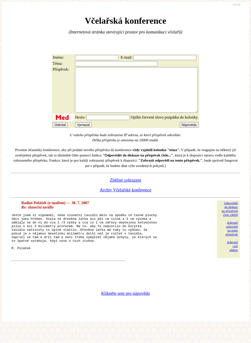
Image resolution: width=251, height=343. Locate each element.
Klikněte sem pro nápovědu (125, 310)
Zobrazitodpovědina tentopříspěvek (232, 237)
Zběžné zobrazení (125, 189)
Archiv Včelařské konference (125, 198)
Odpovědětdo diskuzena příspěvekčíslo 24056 (230, 217)
